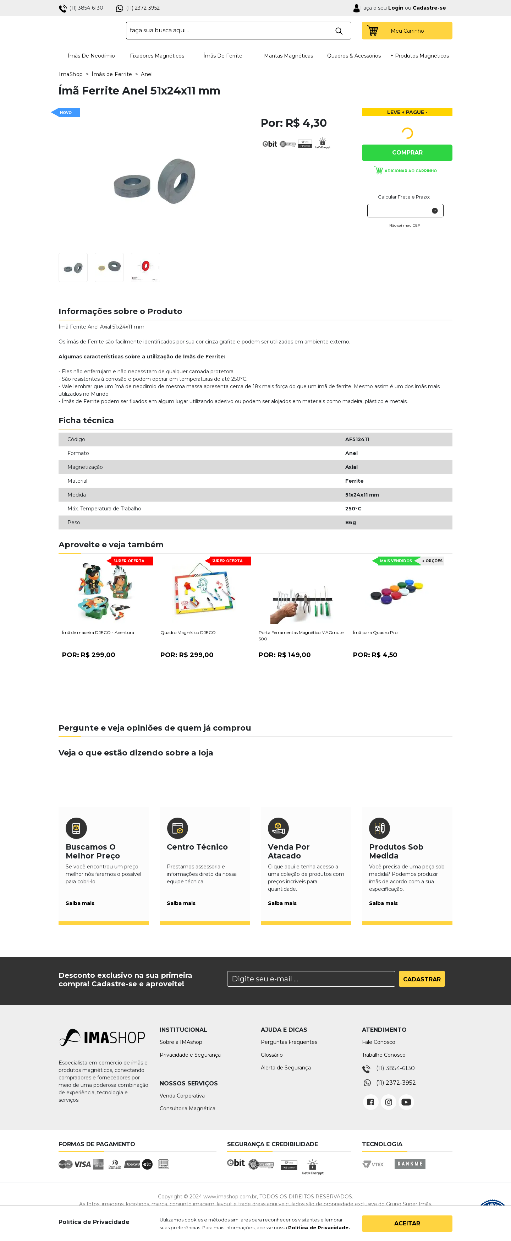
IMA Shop (87, 30)
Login (395, 8)
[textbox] (238, 30)
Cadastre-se (429, 8)
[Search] (311, 979)
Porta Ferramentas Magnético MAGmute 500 (301, 635)
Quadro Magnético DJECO (188, 632)
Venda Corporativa (182, 1096)
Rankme (410, 1170)
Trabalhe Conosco (384, 1055)
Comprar (407, 152)
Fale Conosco (378, 1042)
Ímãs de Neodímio (91, 56)
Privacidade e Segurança (190, 1055)
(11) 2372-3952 (143, 8)
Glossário (272, 1055)
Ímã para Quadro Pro (375, 632)
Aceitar (407, 1223)
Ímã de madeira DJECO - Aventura (98, 632)
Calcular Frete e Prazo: (404, 197)
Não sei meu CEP (404, 225)
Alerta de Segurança (286, 1067)
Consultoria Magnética (187, 1108)
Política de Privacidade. (319, 1227)
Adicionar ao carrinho (411, 171)
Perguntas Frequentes (289, 1042)
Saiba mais (80, 903)
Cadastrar (422, 979)
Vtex (375, 1170)
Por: (88, 655)
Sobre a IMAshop (181, 1042)
